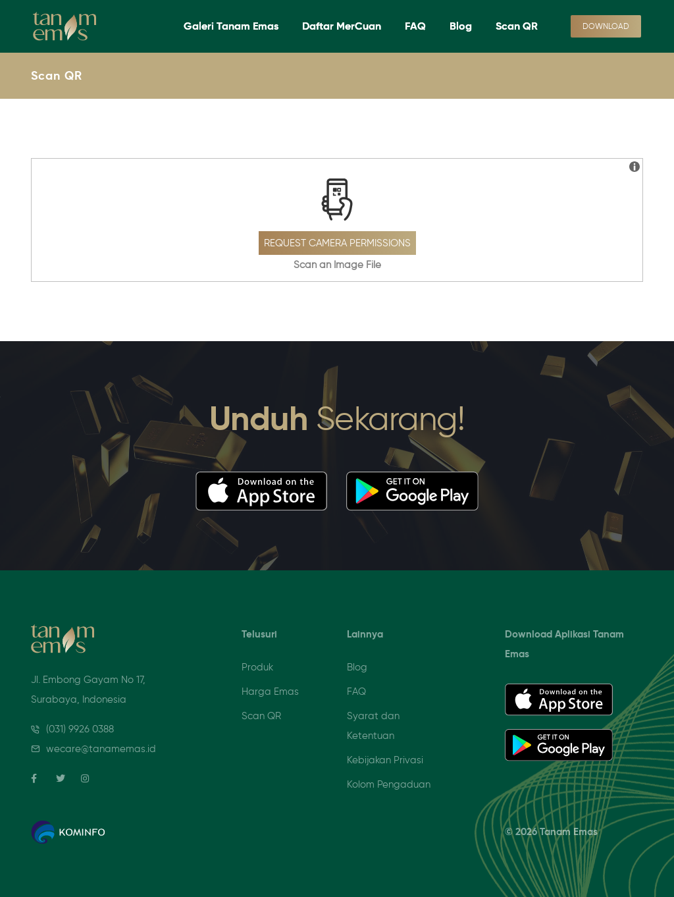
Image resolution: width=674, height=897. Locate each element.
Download (606, 26)
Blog (461, 26)
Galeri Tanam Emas (231, 26)
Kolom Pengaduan (388, 784)
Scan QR (517, 26)
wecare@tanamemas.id (101, 749)
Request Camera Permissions (337, 243)
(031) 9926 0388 (80, 729)
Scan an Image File (337, 265)
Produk (257, 667)
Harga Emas (270, 691)
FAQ (415, 26)
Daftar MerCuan (341, 26)
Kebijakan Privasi (385, 760)
